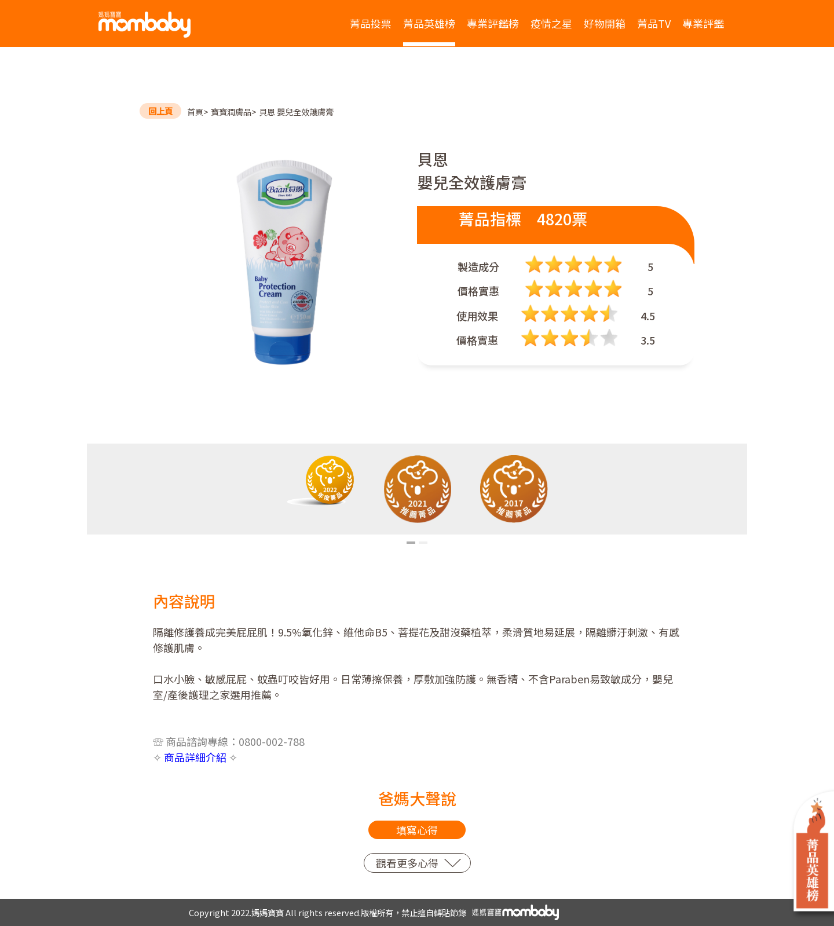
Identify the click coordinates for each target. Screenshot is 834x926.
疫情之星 (551, 23)
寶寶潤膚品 (231, 111)
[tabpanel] (320, 480)
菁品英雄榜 (429, 23)
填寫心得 (417, 829)
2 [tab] (423, 542)
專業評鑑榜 (493, 23)
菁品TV (654, 23)
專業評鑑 (703, 23)
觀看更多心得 (407, 862)
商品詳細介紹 (195, 756)
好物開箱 (605, 23)
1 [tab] (411, 542)
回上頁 (160, 111)
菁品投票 (371, 23)
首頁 (195, 111)
